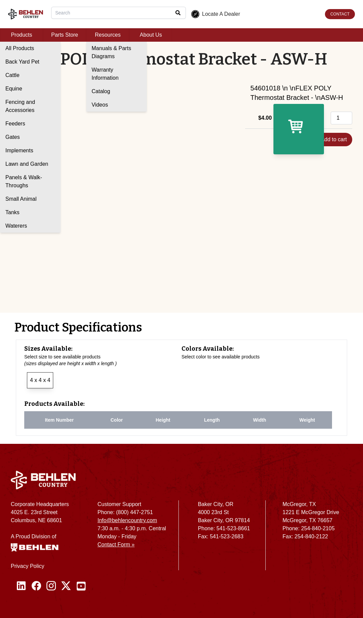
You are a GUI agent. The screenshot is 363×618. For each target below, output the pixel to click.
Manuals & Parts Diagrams (111, 52)
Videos (100, 105)
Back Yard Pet (22, 62)
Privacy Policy (27, 566)
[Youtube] (81, 586)
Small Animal (20, 199)
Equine (13, 88)
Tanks (12, 212)
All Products (19, 48)
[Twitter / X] (66, 586)
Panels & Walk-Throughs (23, 181)
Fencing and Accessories (20, 106)
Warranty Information (105, 74)
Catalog (101, 91)
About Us (151, 35)
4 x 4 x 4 (40, 380)
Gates (12, 137)
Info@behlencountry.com (127, 520)
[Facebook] (36, 586)
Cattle (12, 75)
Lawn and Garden (26, 164)
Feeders (15, 123)
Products (21, 35)
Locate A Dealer (215, 14)
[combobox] (118, 13)
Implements (19, 150)
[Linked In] (21, 586)
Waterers (16, 226)
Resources (108, 35)
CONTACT (340, 14)
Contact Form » (116, 544)
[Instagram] (51, 586)
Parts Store (64, 35)
